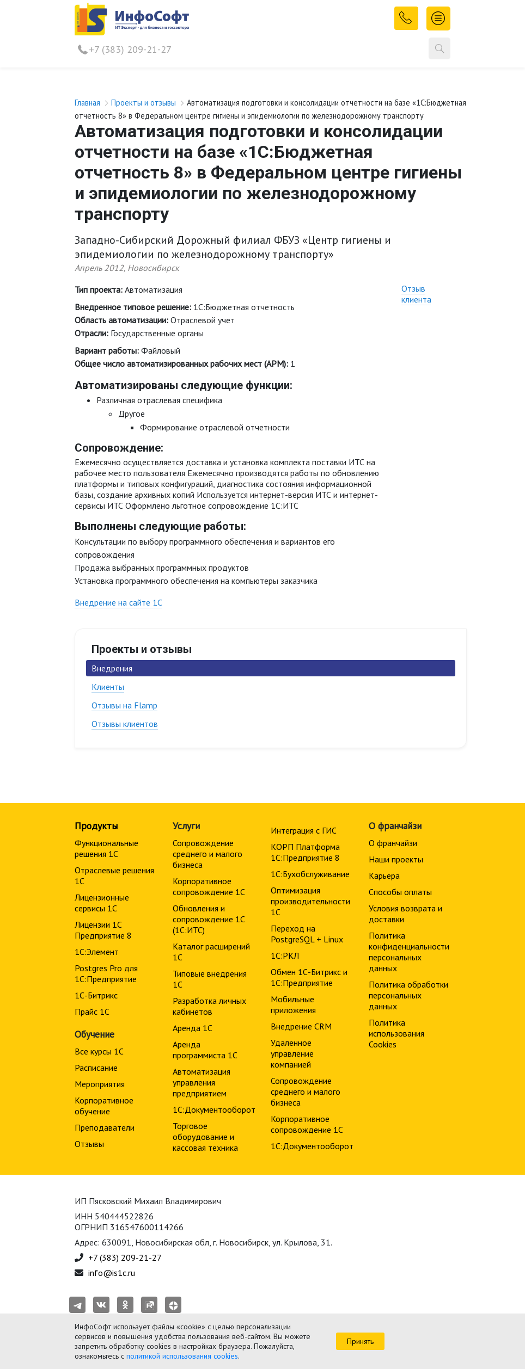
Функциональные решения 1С (106, 848)
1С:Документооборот (214, 1109)
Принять (360, 1341)
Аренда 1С (192, 1027)
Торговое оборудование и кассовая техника (205, 1136)
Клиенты (107, 686)
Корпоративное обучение (104, 1106)
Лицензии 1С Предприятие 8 (103, 930)
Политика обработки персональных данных (408, 995)
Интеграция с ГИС (304, 830)
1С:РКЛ (285, 955)
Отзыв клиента (416, 294)
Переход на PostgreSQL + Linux (307, 934)
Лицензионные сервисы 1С (102, 903)
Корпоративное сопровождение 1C (209, 886)
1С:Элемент (97, 951)
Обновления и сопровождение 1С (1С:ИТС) (209, 919)
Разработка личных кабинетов (209, 1006)
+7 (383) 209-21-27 (130, 49)
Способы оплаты (400, 891)
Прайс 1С (92, 1011)
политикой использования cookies (182, 1356)
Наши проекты (396, 859)
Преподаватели (105, 1127)
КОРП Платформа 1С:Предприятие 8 (305, 852)
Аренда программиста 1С (205, 1049)
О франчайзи (393, 842)
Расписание (96, 1067)
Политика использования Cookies (396, 1033)
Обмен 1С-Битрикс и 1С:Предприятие (309, 977)
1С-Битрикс (96, 995)
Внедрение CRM (301, 1026)
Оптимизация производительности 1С (310, 901)
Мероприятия (100, 1083)
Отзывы (89, 1143)
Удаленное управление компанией (292, 1053)
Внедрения (111, 668)
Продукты (96, 825)
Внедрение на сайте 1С (118, 602)
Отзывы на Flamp (124, 705)
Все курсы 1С (99, 1051)
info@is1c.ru (111, 1272)
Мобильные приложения (293, 1004)
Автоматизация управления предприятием (201, 1082)
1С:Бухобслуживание (310, 873)
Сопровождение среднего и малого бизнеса (207, 853)
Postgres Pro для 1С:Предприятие (106, 973)
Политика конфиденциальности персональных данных (409, 951)
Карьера (384, 875)
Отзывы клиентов (124, 723)
